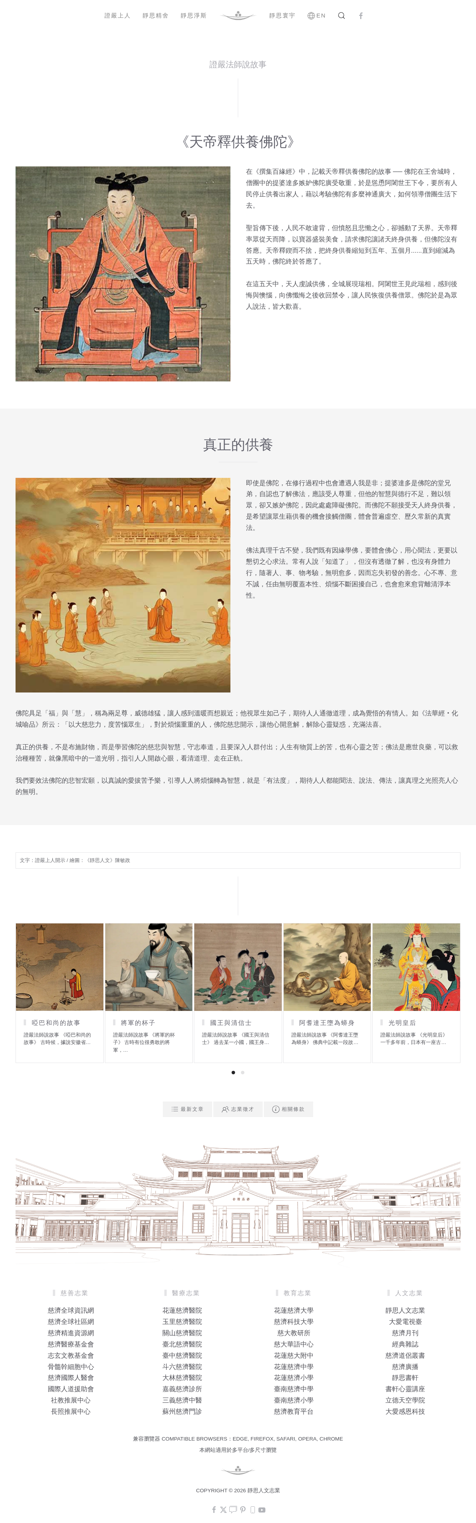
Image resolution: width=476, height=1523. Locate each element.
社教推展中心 (71, 1400)
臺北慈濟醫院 (182, 1344)
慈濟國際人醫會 (71, 1377)
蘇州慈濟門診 (182, 1411)
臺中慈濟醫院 (182, 1355)
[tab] (233, 1072)
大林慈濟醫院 (182, 1377)
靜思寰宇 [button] (282, 15)
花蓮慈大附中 (294, 1355)
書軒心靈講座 (405, 1389)
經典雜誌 (405, 1344)
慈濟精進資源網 (71, 1333)
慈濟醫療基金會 (71, 1344)
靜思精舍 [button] (156, 15)
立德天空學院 (405, 1400)
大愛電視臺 (405, 1321)
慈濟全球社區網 (71, 1321)
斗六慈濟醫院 (182, 1367)
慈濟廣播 (405, 1367)
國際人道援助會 (71, 1389)
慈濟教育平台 (294, 1411)
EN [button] (316, 15)
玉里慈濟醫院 (182, 1321)
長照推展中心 (71, 1411)
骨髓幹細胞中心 (71, 1367)
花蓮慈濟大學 (294, 1310)
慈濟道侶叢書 (405, 1355)
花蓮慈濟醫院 (182, 1310)
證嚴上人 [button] (118, 15)
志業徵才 (238, 1109)
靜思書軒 (405, 1377)
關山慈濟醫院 (182, 1333)
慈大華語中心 (294, 1344)
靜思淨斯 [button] (194, 15)
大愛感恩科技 (405, 1411)
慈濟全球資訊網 (71, 1310)
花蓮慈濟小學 (294, 1377)
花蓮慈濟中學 (294, 1367)
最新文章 (187, 1109)
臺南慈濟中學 (294, 1389)
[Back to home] (238, 15)
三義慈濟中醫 (182, 1400)
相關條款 (288, 1109)
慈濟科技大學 (294, 1321)
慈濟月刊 (405, 1333)
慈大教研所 (293, 1333)
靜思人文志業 (405, 1310)
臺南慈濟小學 (294, 1400)
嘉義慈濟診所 (182, 1389)
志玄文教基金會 (71, 1355)
